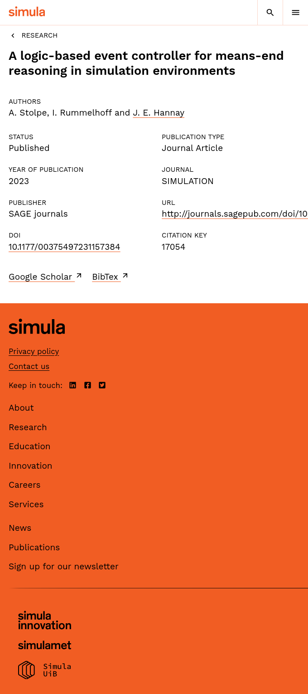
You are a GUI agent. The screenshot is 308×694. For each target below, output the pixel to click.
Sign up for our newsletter (64, 566)
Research (33, 35)
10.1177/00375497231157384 (64, 247)
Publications (34, 547)
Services (26, 504)
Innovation (31, 466)
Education (30, 446)
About (21, 408)
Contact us (29, 366)
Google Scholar (46, 276)
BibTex (111, 276)
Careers (25, 485)
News (20, 528)
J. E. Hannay (158, 112)
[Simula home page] (37, 341)
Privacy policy (34, 351)
